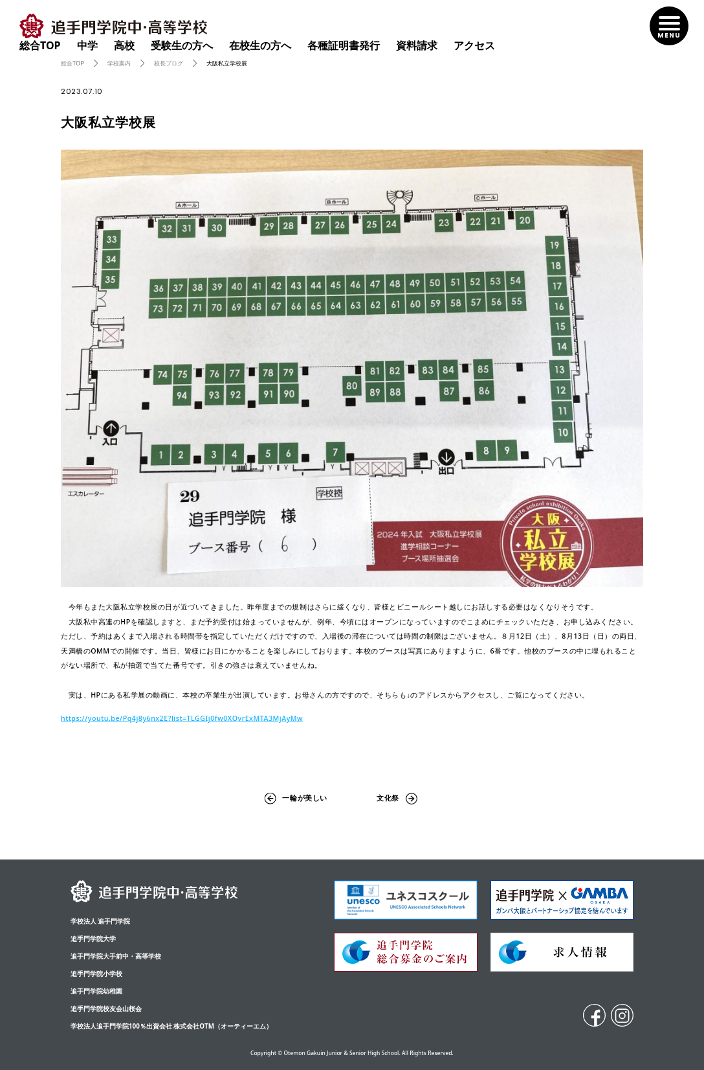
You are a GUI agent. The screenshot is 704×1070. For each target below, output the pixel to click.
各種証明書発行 (343, 45)
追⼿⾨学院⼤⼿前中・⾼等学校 (116, 956)
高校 (124, 45)
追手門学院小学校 (96, 973)
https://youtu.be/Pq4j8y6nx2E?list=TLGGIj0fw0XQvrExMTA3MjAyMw (182, 718)
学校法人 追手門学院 (101, 921)
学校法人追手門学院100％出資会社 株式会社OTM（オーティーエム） (171, 1025)
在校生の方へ (260, 45)
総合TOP (40, 45)
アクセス (474, 45)
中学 (87, 45)
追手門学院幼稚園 (96, 991)
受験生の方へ (182, 45)
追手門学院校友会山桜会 (106, 1008)
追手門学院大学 (93, 938)
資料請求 (416, 45)
